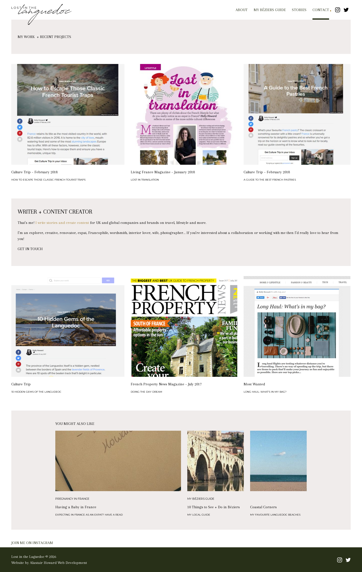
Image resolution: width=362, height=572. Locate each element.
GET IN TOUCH (30, 249)
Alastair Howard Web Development (58, 562)
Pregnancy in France (72, 498)
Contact (320, 10)
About (242, 10)
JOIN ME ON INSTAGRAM (32, 543)
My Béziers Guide (270, 10)
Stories (299, 10)
